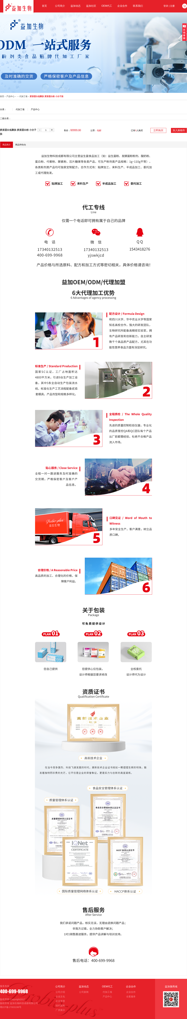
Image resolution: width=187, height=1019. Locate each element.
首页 (2, 96)
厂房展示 (60, 1010)
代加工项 (23, 96)
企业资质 (60, 1001)
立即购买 (158, 130)
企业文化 (60, 996)
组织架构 (60, 1005)
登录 (165, 6)
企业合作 (131, 992)
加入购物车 (179, 130)
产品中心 (10, 96)
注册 (172, 6)
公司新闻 (84, 992)
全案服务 (131, 996)
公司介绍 (60, 992)
